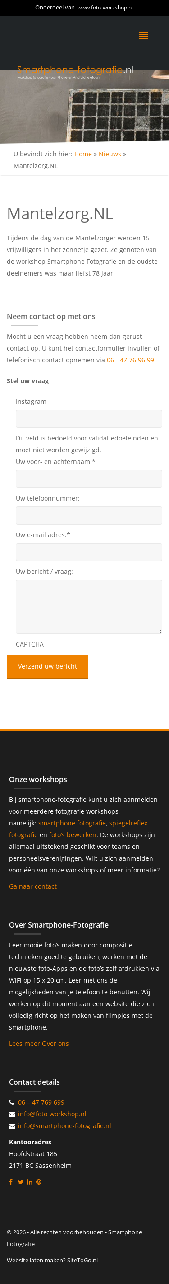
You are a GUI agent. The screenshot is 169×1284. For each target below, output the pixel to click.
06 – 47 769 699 (41, 1102)
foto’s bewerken (72, 834)
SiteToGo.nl (82, 1260)
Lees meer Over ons (39, 1043)
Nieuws (110, 154)
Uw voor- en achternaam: (56, 461)
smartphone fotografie (72, 823)
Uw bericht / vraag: (44, 571)
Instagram (31, 401)
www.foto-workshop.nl (105, 7)
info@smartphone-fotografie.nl (64, 1125)
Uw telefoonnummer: (48, 498)
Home (83, 154)
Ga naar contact (33, 886)
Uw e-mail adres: (43, 534)
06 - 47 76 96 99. (131, 360)
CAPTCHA (30, 644)
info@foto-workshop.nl (52, 1114)
